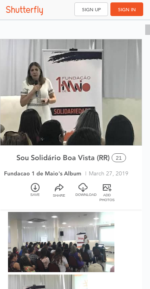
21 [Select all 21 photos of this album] (119, 158)
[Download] (83, 193)
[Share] (59, 193)
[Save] (35, 193)
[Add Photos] (107, 193)
